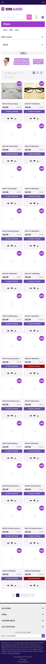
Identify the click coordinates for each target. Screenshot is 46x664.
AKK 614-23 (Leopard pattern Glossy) (34, 528)
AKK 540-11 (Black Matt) (32, 316)
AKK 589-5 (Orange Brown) (33, 486)
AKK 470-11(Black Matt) (32, 146)
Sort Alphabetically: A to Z (13, 72)
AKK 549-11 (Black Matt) (32, 358)
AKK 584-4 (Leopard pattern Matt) (11, 486)
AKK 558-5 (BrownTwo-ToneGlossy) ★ (11, 401)
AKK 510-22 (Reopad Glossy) (10, 231)
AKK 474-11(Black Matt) (32, 189)
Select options (12, 111)
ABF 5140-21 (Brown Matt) (10, 146)
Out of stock (34, 366)
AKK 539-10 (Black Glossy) (10, 316)
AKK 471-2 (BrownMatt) (9, 189)
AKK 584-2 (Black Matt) (31, 443)
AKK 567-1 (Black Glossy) (32, 401)
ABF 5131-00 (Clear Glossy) (10, 104)
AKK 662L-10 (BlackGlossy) (32, 571)
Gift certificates (23, 662)
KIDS (11, 30)
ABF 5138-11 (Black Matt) (32, 104)
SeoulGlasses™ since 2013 (23, 657)
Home (5, 30)
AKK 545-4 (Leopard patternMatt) (11, 358)
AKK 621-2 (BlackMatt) (9, 571)
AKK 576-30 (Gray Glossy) (9, 443)
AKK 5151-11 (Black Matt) (32, 273)
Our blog (23, 659)
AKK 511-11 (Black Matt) (32, 231)
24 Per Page (9, 77)
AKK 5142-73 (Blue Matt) (9, 273)
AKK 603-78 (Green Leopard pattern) (11, 528)
